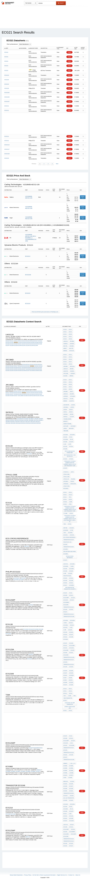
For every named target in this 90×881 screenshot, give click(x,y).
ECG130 (65, 446)
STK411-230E (66, 474)
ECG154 (65, 745)
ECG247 (65, 672)
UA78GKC (72, 343)
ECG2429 (71, 527)
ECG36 (40, 344)
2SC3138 (18, 423)
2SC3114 (22, 421)
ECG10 (7, 341)
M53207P (65, 421)
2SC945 (8, 421)
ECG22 (20, 342)
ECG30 (16, 344)
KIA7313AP (65, 426)
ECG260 (65, 682)
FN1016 (72, 481)
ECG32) (65, 501)
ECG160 (65, 652)
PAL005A (73, 479)
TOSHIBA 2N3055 (67, 418)
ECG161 (71, 652)
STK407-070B (66, 486)
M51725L (65, 346)
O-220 (64, 444)
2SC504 (41, 418)
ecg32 (69, 524)
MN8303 (65, 350)
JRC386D (72, 341)
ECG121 (71, 595)
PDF (69, 52)
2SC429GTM (20, 418)
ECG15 (28, 341)
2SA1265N (20, 395)
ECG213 (27, 256)
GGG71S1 (65, 563)
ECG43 (32, 345)
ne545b (71, 368)
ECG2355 (65, 549)
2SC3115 (27, 421)
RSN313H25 (73, 483)
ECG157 (65, 560)
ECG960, (13, 771)
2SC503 (36, 418)
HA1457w (71, 400)
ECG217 (65, 585)
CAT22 (72, 471)
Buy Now (82, 197)
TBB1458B (65, 430)
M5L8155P (71, 428)
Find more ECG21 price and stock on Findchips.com (45, 311)
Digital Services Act (62, 875)
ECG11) (70, 494)
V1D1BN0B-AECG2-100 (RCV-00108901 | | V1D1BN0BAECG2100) (30, 238)
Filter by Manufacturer (12, 44)
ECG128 (65, 609)
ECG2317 (65, 795)
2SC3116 (32, 421)
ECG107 (31, 604)
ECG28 (7, 344)
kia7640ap (73, 426)
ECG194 (29, 453)
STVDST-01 (66, 471)
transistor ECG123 (68, 614)
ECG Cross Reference (69, 537)
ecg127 (71, 845)
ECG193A (65, 434)
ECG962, (18, 771)
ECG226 (70, 573)
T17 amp (65, 513)
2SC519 (17, 420)
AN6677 (65, 348)
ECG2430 (70, 532)
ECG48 (32, 370)
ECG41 (24, 345)
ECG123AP (65, 604)
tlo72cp (72, 416)
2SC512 (12, 420)
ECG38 (11, 345)
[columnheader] (11, 48)
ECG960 (65, 765)
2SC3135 (13, 423)
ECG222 (71, 458)
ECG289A (65, 553)
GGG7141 (65, 824)
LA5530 (65, 428)
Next (57, 163)
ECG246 (65, 786)
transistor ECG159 (68, 546)
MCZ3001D (65, 488)
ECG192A (65, 639)
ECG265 (71, 684)
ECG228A (71, 585)
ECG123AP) (66, 834)
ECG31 (20, 344)
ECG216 (65, 582)
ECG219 (27, 293)
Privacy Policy (27, 875)
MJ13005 (72, 346)
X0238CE (65, 343)
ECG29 (11, 344)
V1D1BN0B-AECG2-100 (28, 197)
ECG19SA (65, 439)
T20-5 (64, 532)
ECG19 (7, 342)
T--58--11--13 (72, 763)
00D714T (28, 837)
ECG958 (65, 768)
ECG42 (28, 345)
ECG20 (11, 342)
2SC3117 (38, 421)
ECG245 (71, 670)
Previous (34, 163)
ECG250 (65, 790)
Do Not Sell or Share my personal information (44, 875)
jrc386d (65, 366)
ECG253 (71, 682)
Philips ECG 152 (67, 542)
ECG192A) (72, 434)
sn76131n (71, 350)
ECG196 (65, 441)
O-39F (69, 444)
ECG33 (28, 344)
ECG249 (71, 672)
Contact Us (71, 875)
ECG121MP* (66, 597)
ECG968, (33, 771)
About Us (77, 875)
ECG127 (65, 611)
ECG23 (24, 342)
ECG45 (20, 370)
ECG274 (65, 684)
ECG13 (20, 341)
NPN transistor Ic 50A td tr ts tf (69, 456)
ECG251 (65, 675)
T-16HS (72, 566)
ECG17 (36, 341)
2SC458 (26, 418)
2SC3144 (28, 423)
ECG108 (65, 595)
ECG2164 (28, 274)
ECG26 (36, 342)
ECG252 (72, 795)
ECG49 (36, 370)
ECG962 (70, 777)
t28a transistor (67, 698)
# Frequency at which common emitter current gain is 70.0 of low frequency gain (70, 463)
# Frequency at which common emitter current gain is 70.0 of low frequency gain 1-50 (70, 518)
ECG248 (65, 788)
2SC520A (21, 420)
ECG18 (40, 341)
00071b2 (26, 546)
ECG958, (8, 771)
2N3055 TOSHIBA (67, 423)
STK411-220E (66, 476)
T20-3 (70, 497)
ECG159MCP (66, 602)
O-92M (70, 501)
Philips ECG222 (67, 575)
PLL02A (71, 398)
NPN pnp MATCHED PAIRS (69, 551)
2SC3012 (12, 421)
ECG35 (36, 344)
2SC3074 (17, 421)
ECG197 (65, 468)
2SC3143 (23, 423)
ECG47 (28, 370)
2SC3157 (38, 423)
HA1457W (65, 371)
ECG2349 (71, 675)
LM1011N (65, 341)
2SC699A (31, 420)
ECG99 (70, 677)
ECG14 (24, 341)
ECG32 (24, 344)
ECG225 (71, 571)
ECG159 (65, 544)
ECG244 (70, 680)
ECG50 (40, 370)
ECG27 (40, 342)
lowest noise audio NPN (69, 707)
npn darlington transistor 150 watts (69, 588)
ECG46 (24, 370)
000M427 (38, 770)
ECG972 (38, 771)
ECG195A (15, 579)
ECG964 (65, 770)
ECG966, (28, 771)
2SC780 (36, 420)
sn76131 (65, 416)
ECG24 (28, 342)
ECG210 (65, 458)
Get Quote (82, 237)
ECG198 (65, 448)
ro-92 (70, 437)
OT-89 (71, 530)
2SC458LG (31, 418)
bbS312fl (65, 781)
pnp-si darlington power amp (70, 452)
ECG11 (11, 341)
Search (61, 3)
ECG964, (23, 771)
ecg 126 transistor (68, 797)
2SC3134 (8, 423)
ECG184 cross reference (69, 557)
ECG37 (7, 345)
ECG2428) (65, 530)
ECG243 (65, 670)
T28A (64, 524)
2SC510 (8, 420)
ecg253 (71, 800)
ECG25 (32, 342)
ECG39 (16, 345)
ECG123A (65, 599)
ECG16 (32, 341)
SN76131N (72, 366)
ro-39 (71, 439)
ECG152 (71, 609)
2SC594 (26, 420)
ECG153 (71, 666)
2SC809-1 (40, 420)
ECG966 (71, 772)
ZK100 (64, 777)
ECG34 (32, 344)
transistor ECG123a (68, 616)
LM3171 (71, 391)
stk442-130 (66, 479)
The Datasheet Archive (8, 3)
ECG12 (16, 341)
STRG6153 (65, 483)
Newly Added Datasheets (16, 875)
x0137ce (65, 398)
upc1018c (65, 373)
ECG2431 (65, 534)
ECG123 (73, 597)
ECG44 (36, 345)
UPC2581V (65, 481)
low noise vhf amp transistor (70, 703)
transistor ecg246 (68, 793)
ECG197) (71, 441)
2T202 (70, 504)
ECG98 (65, 680)
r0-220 (65, 813)
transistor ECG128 (68, 539)
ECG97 (65, 677)
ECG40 (20, 345)
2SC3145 (33, 423)
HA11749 (71, 348)
